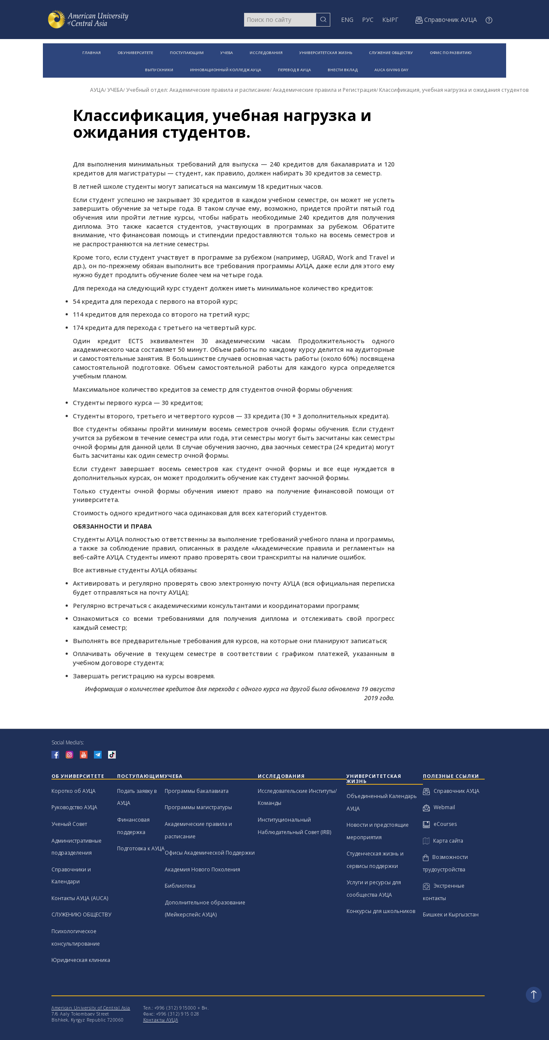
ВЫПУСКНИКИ (159, 70)
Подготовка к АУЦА (141, 848)
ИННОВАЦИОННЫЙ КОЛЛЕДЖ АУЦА (225, 70)
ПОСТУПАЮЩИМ (187, 52)
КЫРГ (390, 19)
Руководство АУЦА (74, 807)
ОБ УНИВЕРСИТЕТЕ (135, 52)
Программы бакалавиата (197, 791)
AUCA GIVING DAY (391, 70)
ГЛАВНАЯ (91, 52)
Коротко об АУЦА (73, 791)
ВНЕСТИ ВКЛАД (343, 70)
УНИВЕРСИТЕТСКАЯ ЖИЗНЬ (325, 52)
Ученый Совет (69, 824)
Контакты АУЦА (160, 1020)
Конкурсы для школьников (381, 911)
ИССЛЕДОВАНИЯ (266, 52)
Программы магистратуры (198, 807)
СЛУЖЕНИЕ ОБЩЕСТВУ (391, 52)
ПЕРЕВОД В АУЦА (294, 70)
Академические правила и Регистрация (324, 90)
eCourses (440, 824)
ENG (347, 19)
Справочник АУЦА (451, 791)
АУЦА (97, 90)
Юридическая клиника (80, 960)
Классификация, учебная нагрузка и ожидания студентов (454, 90)
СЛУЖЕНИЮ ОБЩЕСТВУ (81, 914)
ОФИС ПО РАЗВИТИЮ (450, 52)
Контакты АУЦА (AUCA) (79, 898)
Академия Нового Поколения (202, 869)
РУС (368, 19)
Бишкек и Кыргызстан (451, 914)
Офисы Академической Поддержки (210, 852)
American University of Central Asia (90, 1008)
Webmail (439, 807)
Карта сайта (443, 840)
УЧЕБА (226, 52)
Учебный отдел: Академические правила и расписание (198, 90)
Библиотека (180, 885)
